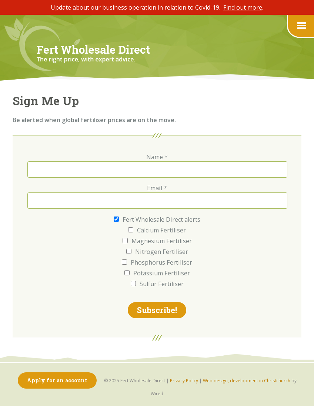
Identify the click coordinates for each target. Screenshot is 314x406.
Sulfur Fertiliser (157, 284)
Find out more (242, 7)
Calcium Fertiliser (157, 230)
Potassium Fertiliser (157, 273)
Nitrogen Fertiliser (157, 252)
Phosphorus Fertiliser (157, 262)
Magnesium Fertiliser (157, 241)
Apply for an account (57, 380)
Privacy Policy (184, 381)
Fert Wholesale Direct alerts (157, 220)
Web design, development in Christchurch (246, 381)
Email (157, 188)
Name (157, 157)
